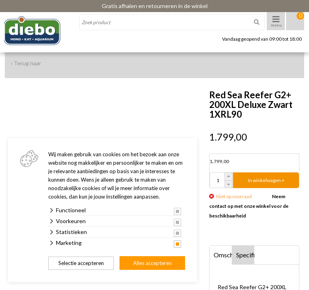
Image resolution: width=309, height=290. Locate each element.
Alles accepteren (152, 263)
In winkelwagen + (266, 180)
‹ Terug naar (26, 63)
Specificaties (245, 255)
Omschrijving (223, 255)
